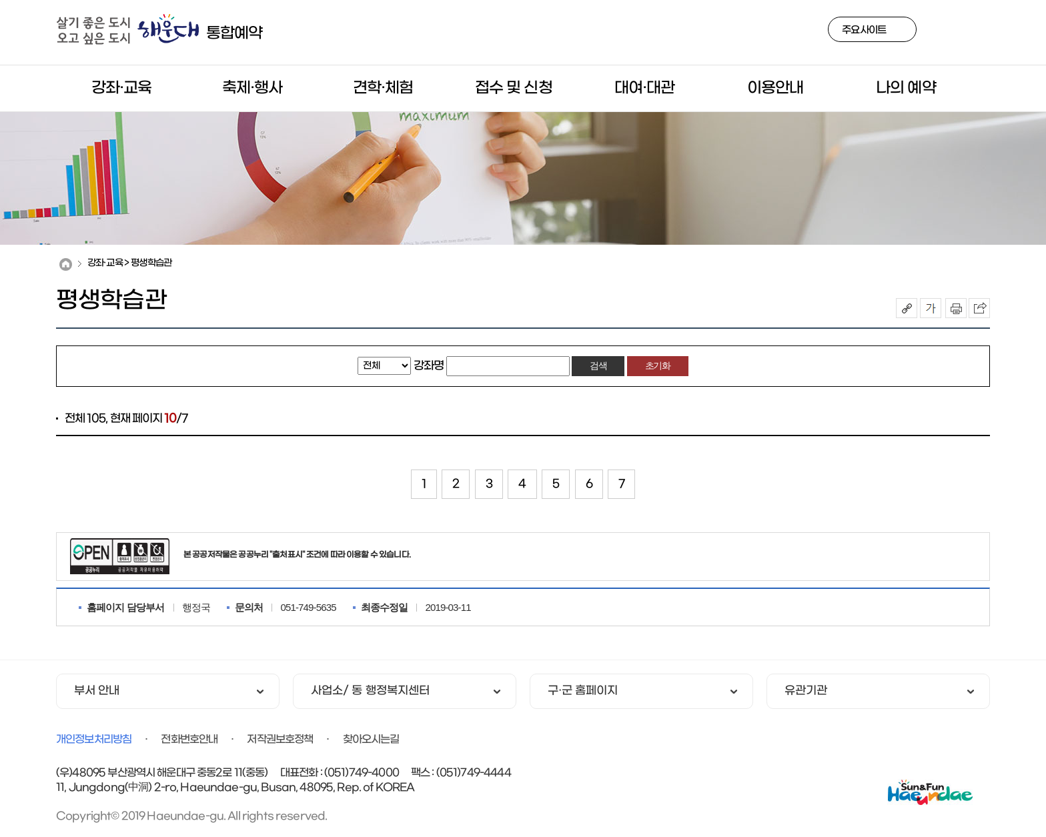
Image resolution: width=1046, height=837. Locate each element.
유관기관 (805, 691)
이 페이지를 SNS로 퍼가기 (979, 308)
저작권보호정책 (280, 739)
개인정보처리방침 (93, 739)
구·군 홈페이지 (583, 691)
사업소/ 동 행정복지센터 (370, 691)
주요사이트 (864, 30)
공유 (906, 308)
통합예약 (234, 34)
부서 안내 (96, 691)
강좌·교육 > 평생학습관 (129, 263)
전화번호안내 (189, 739)
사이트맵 (978, 31)
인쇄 (956, 308)
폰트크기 (930, 308)
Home (65, 264)
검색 (946, 31)
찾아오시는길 (371, 739)
